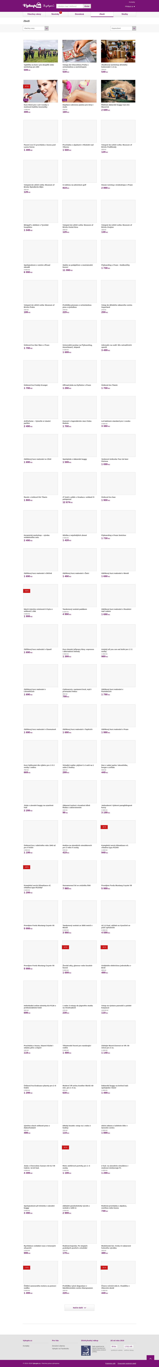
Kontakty (132, 2)
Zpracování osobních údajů (127, 1363)
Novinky (57, 13)
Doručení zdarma (58, 1346)
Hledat (86, 6)
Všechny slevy (34, 14)
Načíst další (78, 1308)
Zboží (102, 14)
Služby (124, 14)
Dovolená (79, 14)
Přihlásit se (129, 6)
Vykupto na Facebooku (60, 1349)
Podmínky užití (110, 1363)
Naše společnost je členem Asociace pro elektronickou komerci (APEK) (99, 1349)
